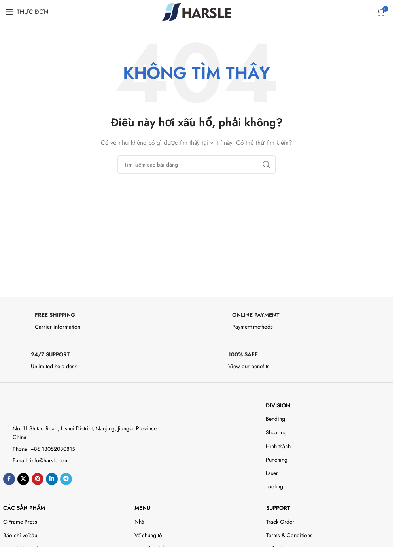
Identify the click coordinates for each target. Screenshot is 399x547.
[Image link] (37, 407)
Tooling (274, 486)
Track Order (280, 522)
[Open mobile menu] (27, 12)
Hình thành (278, 446)
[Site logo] (196, 11)
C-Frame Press (20, 522)
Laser (272, 473)
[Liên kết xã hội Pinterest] (37, 479)
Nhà (139, 522)
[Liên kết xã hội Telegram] (66, 479)
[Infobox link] (98, 323)
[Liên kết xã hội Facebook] (9, 479)
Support (278, 508)
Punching (276, 460)
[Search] (196, 164)
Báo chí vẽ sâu (20, 535)
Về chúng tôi (149, 535)
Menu (142, 508)
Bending (275, 419)
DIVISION (278, 405)
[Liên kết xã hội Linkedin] (52, 479)
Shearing (276, 432)
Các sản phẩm (24, 508)
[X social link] (23, 479)
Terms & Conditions (289, 535)
